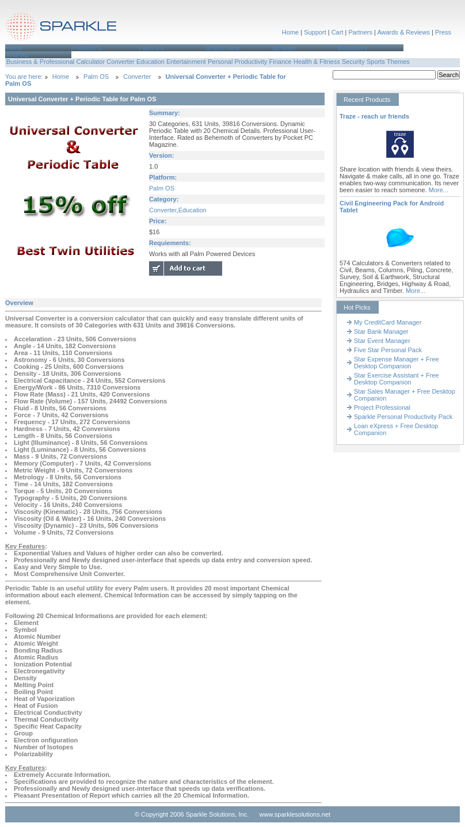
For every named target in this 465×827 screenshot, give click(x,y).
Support (315, 32)
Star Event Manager (382, 340)
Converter (120, 61)
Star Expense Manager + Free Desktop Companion (396, 362)
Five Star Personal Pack (388, 349)
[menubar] (232, 51)
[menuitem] (38, 47)
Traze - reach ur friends (374, 116)
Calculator (91, 61)
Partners (360, 32)
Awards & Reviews (403, 32)
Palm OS (151, 47)
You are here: (25, 76)
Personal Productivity (237, 61)
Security (353, 61)
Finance (280, 61)
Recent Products (367, 99)
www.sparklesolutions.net (295, 814)
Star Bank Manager (381, 331)
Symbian (284, 47)
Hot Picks (357, 307)
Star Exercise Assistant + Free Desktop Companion (396, 379)
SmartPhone (222, 47)
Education (150, 61)
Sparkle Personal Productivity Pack (403, 416)
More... (438, 189)
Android (17, 54)
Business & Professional (40, 61)
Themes (398, 61)
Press (443, 32)
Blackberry (353, 47)
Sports (376, 61)
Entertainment (185, 61)
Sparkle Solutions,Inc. (61, 28)
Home (290, 32)
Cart (337, 32)
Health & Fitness (317, 61)
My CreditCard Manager (387, 322)
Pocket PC (87, 47)
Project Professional (382, 407)
